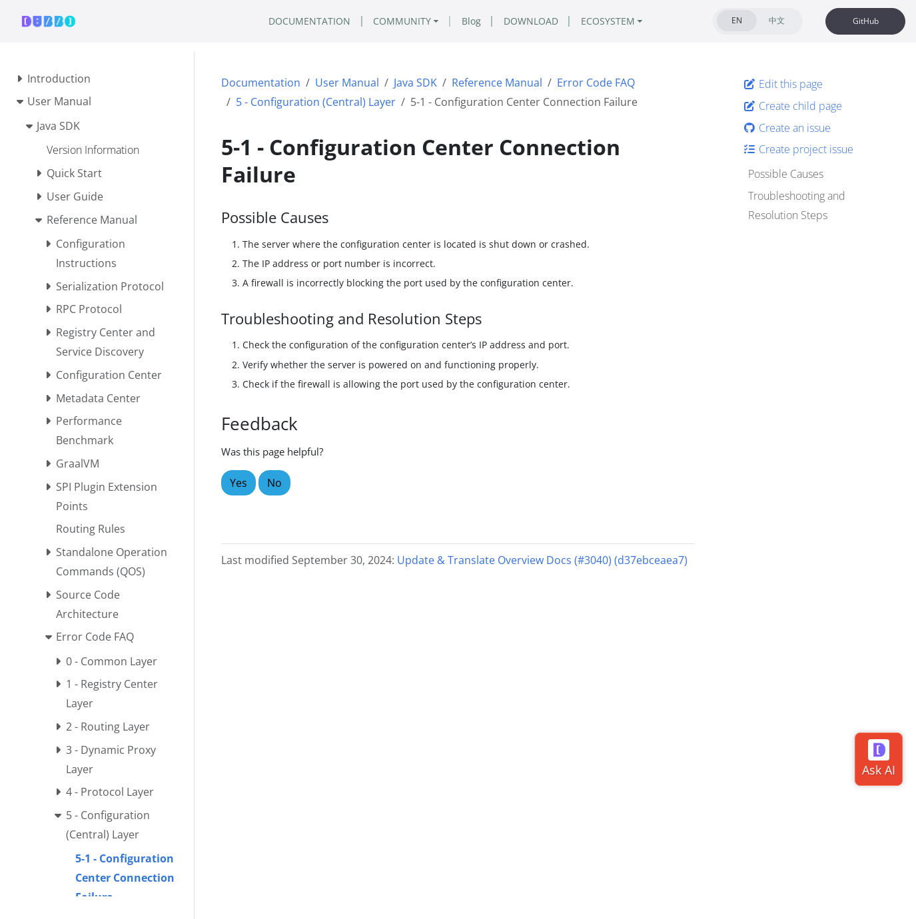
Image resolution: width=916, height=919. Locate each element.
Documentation (260, 82)
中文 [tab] (777, 20)
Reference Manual (497, 82)
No (274, 482)
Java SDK (415, 82)
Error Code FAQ (596, 82)
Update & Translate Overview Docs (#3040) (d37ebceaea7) (542, 560)
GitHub (866, 21)
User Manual (347, 82)
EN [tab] (736, 20)
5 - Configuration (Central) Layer (316, 102)
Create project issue (798, 149)
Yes (238, 482)
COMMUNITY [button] (402, 21)
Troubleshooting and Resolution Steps (796, 205)
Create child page (792, 106)
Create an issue (787, 128)
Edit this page (783, 84)
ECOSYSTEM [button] (608, 21)
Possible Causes (785, 173)
